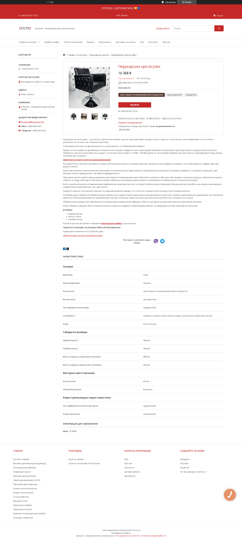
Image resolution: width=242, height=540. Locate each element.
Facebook (184, 467)
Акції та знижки (76, 459)
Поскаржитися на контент (128, 535)
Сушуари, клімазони (23, 517)
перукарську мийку (111, 223)
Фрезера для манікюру (24, 476)
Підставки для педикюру (25, 484)
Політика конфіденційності (154, 535)
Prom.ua (136, 530)
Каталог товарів (21, 459)
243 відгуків (170, 2)
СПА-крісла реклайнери (24, 467)
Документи (129, 476)
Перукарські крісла (99, 55)
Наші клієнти (105, 42)
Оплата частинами (73, 42)
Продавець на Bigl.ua (121, 533)
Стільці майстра (21, 496)
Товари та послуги (28, 42)
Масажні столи (20, 501)
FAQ (142, 42)
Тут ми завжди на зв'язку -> (193, 471)
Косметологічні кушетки (25, 488)
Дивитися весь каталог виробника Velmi (83, 235)
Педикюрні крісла (21, 471)
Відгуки (90, 42)
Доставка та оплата (126, 42)
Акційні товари (51, 42)
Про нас (166, 42)
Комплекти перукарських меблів (29, 513)
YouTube (184, 463)
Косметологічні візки (23, 492)
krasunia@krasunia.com (32, 122)
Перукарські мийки (22, 505)
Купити (134, 104)
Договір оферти (132, 471)
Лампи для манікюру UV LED (26, 480)
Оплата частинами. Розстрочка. (84, 463)
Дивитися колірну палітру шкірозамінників (87, 159)
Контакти (153, 42)
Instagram (185, 459)
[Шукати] (219, 28)
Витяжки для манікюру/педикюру (29, 463)
